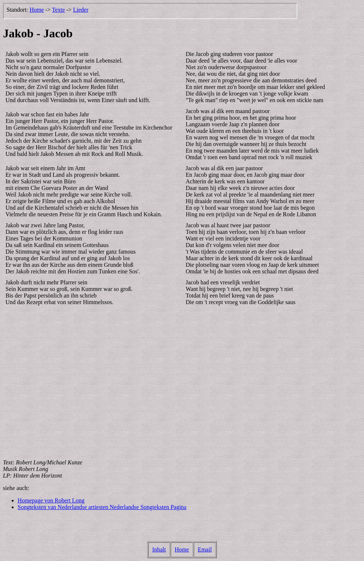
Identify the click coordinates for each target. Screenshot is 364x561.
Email (205, 549)
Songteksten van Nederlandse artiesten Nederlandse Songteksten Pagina (102, 507)
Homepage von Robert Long (51, 500)
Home (182, 549)
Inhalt (159, 549)
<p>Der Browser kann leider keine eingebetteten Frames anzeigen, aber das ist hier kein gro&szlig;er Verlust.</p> (150, 11)
